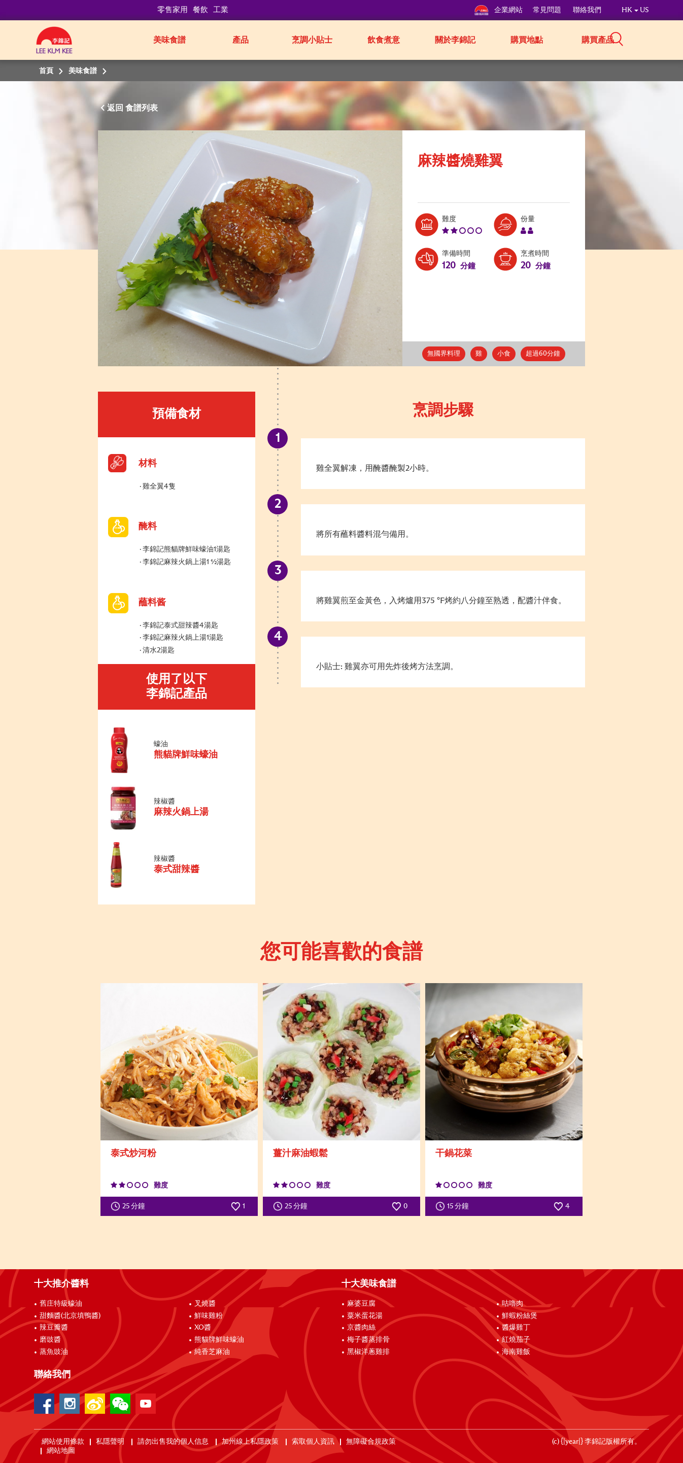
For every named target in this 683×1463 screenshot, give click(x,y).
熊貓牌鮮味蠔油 (219, 1339)
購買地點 (526, 40)
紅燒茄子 (516, 1339)
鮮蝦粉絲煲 (519, 1315)
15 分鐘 (454, 1206)
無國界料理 (443, 354)
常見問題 (548, 10)
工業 (220, 10)
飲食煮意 (383, 40)
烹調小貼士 (312, 40)
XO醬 (202, 1327)
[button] (652, 39)
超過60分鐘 (543, 354)
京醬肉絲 (361, 1327)
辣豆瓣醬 (54, 1327)
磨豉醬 (50, 1339)
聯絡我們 (587, 10)
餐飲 (200, 10)
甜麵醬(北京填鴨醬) (70, 1315)
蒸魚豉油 (54, 1351)
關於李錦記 (455, 40)
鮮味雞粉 (208, 1315)
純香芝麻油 (212, 1351)
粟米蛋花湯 (365, 1315)
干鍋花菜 (453, 1153)
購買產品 (598, 40)
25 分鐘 (130, 1206)
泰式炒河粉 (133, 1153)
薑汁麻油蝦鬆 (300, 1153)
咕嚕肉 (512, 1303)
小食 (503, 354)
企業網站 (498, 10)
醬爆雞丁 (516, 1327)
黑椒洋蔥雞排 (368, 1351)
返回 (116, 108)
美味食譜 (169, 40)
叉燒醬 (205, 1303)
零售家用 (172, 10)
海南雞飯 (516, 1351)
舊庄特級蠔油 (61, 1303)
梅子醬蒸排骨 (368, 1339)
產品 (240, 40)
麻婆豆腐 (361, 1303)
